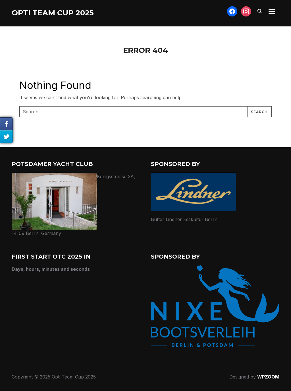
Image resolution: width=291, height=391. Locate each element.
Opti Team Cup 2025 (53, 12)
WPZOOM (268, 377)
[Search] (259, 10)
